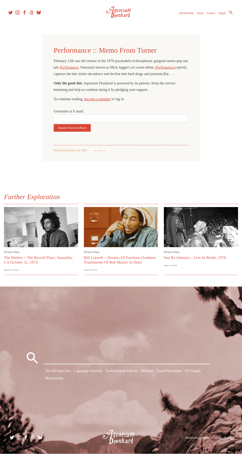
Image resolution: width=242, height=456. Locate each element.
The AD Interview (58, 374)
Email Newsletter (169, 374)
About (196, 15)
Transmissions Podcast (121, 374)
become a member (97, 99)
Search (227, 15)
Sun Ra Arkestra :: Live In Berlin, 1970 (194, 257)
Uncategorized (99, 150)
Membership (183, 15)
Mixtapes (147, 374)
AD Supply (193, 374)
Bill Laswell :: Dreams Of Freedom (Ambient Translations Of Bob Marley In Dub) (120, 259)
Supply (219, 15)
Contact (207, 15)
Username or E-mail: (69, 111)
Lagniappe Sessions (88, 374)
